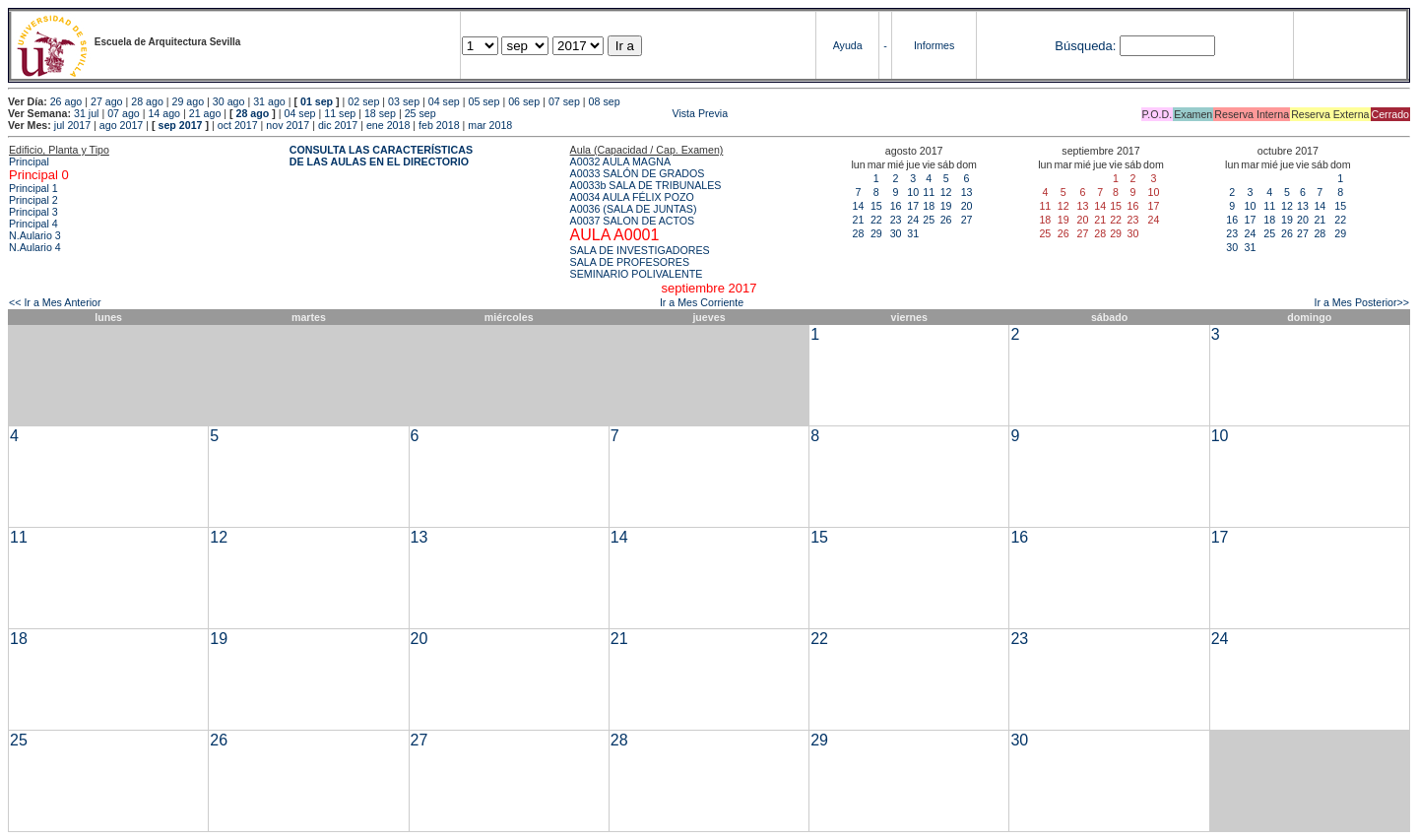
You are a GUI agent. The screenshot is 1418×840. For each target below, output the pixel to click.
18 (929, 206)
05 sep (483, 101)
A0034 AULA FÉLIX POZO (632, 197)
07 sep (564, 101)
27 (967, 220)
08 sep (604, 101)
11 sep (339, 113)
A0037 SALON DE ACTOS (632, 220)
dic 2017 (337, 125)
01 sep (316, 101)
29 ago (188, 101)
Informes (934, 45)
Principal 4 (33, 223)
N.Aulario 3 (36, 235)
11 (929, 192)
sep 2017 (181, 125)
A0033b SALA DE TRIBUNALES (646, 185)
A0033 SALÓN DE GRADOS (637, 173)
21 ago (205, 113)
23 (896, 220)
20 (967, 206)
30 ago (229, 101)
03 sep (403, 101)
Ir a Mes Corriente (701, 302)
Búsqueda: (1085, 45)
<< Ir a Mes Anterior (55, 302)
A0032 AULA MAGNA (620, 161)
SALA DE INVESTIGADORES (640, 250)
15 (876, 206)
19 (946, 206)
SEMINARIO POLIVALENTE (636, 274)
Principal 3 (33, 212)
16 (896, 206)
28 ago (147, 101)
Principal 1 (33, 188)
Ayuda (848, 45)
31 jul (86, 113)
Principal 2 (33, 200)
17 (913, 206)
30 (896, 233)
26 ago (66, 101)
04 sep (444, 101)
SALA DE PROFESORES (629, 262)
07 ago (123, 113)
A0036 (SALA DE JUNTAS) (633, 209)
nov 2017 (287, 125)
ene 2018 (388, 125)
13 (967, 192)
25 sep (420, 113)
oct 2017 (238, 125)
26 (946, 220)
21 (859, 220)
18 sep (380, 113)
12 (946, 192)
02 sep (363, 101)
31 (913, 233)
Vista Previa (584, 113)
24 (913, 220)
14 (859, 206)
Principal (29, 161)
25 (929, 220)
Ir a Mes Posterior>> (1361, 302)
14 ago (164, 113)
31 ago (269, 101)
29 (876, 233)
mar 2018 (490, 125)
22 (876, 220)
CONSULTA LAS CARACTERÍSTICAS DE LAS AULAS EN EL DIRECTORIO (381, 155)
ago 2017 (121, 125)
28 (859, 233)
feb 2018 (439, 125)
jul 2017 (72, 125)
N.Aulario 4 (35, 247)
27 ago (107, 101)
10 (913, 192)
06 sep (524, 101)
